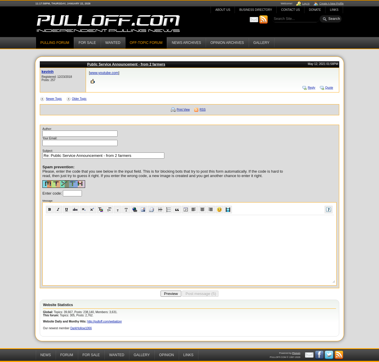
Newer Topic (54, 98)
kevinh (48, 71)
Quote (329, 87)
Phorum (296, 353)
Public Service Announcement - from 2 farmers (126, 64)
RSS (203, 109)
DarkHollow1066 (81, 328)
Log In (305, 3)
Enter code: (52, 193)
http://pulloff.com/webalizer (104, 321)
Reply (311, 87)
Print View (183, 109)
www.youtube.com (104, 73)
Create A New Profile (331, 3)
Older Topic (79, 98)
